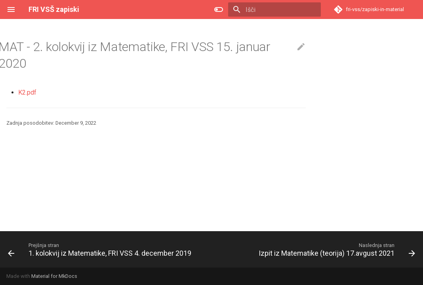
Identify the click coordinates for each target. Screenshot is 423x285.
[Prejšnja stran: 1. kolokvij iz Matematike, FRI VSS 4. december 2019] (101, 249)
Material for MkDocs (54, 276)
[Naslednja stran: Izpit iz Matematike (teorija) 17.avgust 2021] (335, 249)
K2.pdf (27, 92)
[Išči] (274, 9)
